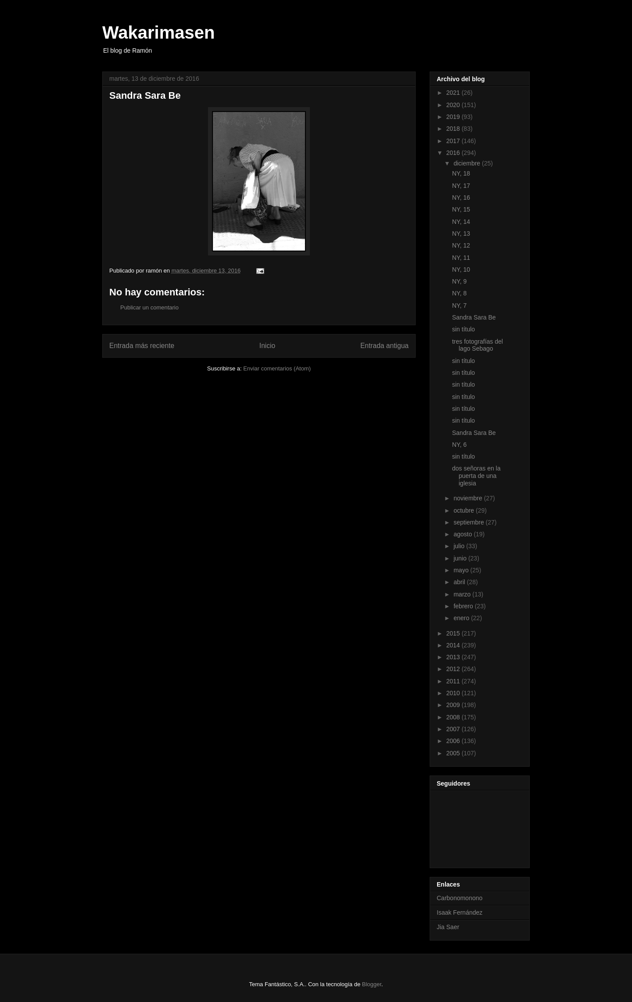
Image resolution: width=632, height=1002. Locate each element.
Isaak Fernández (459, 912)
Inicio (267, 345)
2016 (454, 152)
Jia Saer (448, 926)
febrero (463, 606)
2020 (454, 104)
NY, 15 (461, 209)
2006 (454, 740)
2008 (454, 717)
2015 (454, 633)
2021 (454, 92)
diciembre (467, 163)
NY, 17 (461, 185)
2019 (454, 116)
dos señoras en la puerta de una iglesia (476, 476)
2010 (454, 693)
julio (459, 545)
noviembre (468, 498)
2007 (454, 729)
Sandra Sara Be (474, 317)
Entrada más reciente (141, 345)
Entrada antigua (384, 345)
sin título (463, 329)
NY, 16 (461, 197)
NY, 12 (461, 245)
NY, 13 (461, 233)
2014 (454, 645)
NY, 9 (459, 281)
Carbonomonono (459, 897)
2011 (454, 681)
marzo (462, 594)
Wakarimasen (158, 32)
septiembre (469, 522)
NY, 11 (461, 257)
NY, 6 (459, 444)
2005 (454, 753)
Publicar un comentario (149, 307)
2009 (454, 704)
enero (462, 617)
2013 (454, 657)
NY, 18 (461, 173)
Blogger (371, 984)
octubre (464, 510)
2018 (454, 128)
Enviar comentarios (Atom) (277, 368)
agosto (463, 534)
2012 (454, 668)
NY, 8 (459, 293)
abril (460, 581)
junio (460, 558)
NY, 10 (461, 269)
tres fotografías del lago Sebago (477, 345)
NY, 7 (459, 305)
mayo (461, 570)
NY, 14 (461, 221)
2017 (454, 140)
